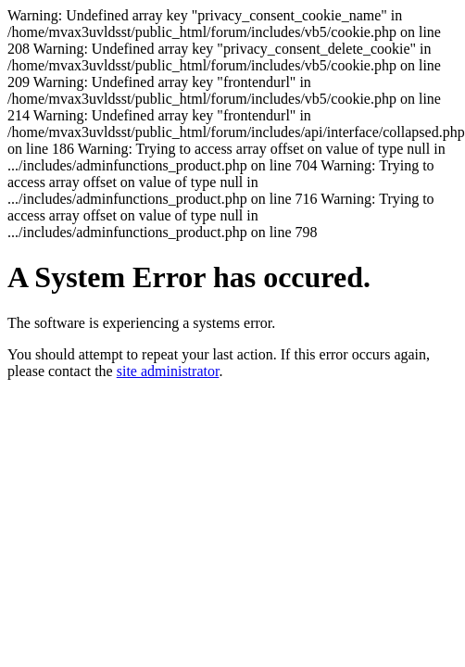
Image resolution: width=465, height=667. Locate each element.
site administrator (168, 371)
